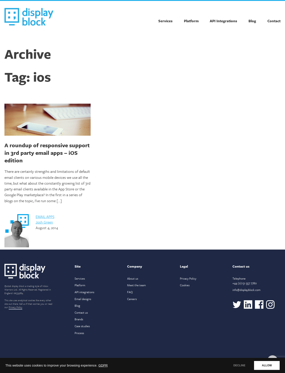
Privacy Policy (15, 307)
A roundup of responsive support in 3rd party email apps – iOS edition (47, 152)
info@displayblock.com (246, 290)
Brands (79, 319)
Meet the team (136, 285)
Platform (191, 21)
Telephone (244, 280)
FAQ (130, 292)
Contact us (81, 312)
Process (79, 333)
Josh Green (44, 222)
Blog (252, 21)
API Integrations (223, 21)
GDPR (103, 365)
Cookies (184, 285)
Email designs (83, 299)
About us (132, 278)
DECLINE (239, 365)
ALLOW (267, 365)
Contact (274, 21)
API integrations (84, 292)
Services (165, 21)
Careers (132, 299)
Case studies (82, 326)
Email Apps (45, 216)
